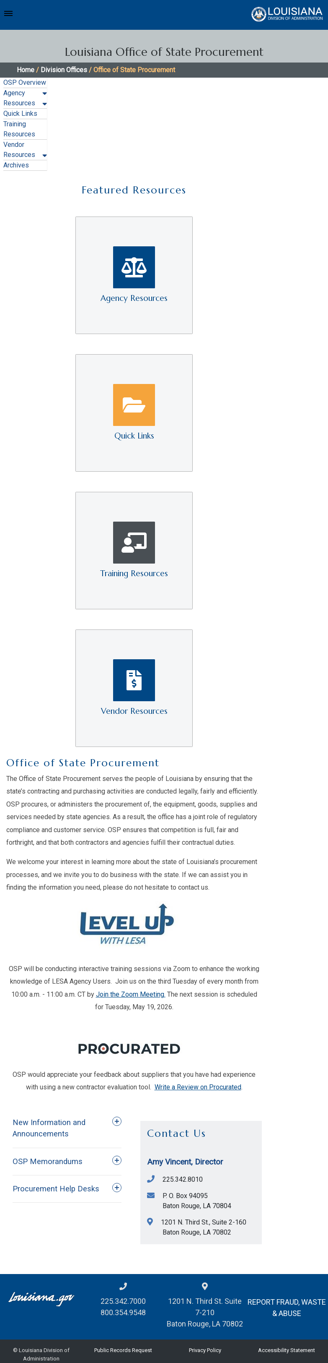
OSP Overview (24, 82)
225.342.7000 (123, 1301)
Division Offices (64, 70)
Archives (16, 165)
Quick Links (20, 114)
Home (25, 70)
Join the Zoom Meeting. (130, 994)
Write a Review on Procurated (198, 1087)
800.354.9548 (123, 1312)
